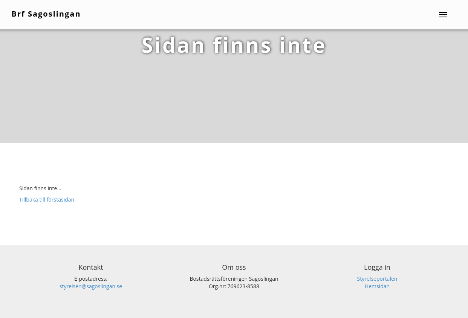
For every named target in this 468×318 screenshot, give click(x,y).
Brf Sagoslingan (46, 13)
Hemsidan (377, 286)
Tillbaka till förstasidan (46, 199)
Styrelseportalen (377, 278)
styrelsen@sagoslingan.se (91, 286)
